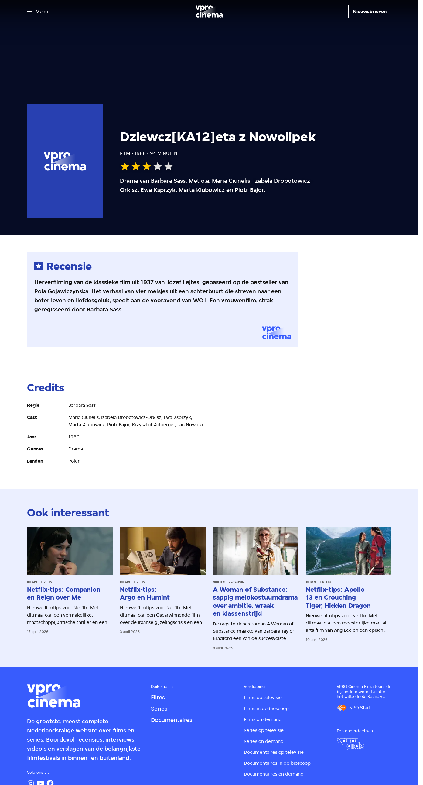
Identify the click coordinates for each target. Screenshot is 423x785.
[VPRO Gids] (350, 744)
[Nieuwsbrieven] (369, 11)
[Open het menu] (37, 11)
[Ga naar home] (209, 11)
